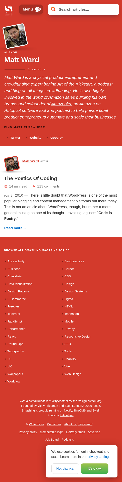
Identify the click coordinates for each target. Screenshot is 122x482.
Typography (15, 351)
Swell (95, 410)
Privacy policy (28, 432)
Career (69, 269)
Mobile (69, 321)
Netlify (68, 410)
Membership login (51, 432)
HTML (68, 306)
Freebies (13, 306)
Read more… (15, 228)
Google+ (56, 137)
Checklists (14, 276)
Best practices (74, 261)
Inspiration (71, 313)
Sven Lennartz (74, 405)
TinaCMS (80, 410)
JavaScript (14, 321)
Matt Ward (30, 161)
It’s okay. (94, 468)
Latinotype (66, 415)
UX (9, 366)
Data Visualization (20, 284)
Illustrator (13, 313)
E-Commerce (16, 299)
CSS (67, 276)
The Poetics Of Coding (30, 178)
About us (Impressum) (78, 424)
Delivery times (75, 432)
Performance (16, 329)
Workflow (13, 381)
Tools (68, 351)
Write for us (36, 424)
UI (8, 359)
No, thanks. (65, 468)
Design (69, 284)
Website (35, 137)
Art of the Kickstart (74, 84)
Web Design (72, 374)
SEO (67, 344)
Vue (67, 366)
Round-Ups (15, 344)
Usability (70, 359)
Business (13, 269)
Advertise (94, 432)
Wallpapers (15, 374)
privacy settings (98, 457)
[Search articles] (83, 9)
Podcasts (68, 439)
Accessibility (15, 261)
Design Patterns (18, 291)
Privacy (69, 329)
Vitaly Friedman (47, 405)
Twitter (15, 137)
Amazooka (61, 103)
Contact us (54, 424)
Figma (68, 299)
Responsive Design (77, 336)
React (11, 336)
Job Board (52, 439)
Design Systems (75, 291)
